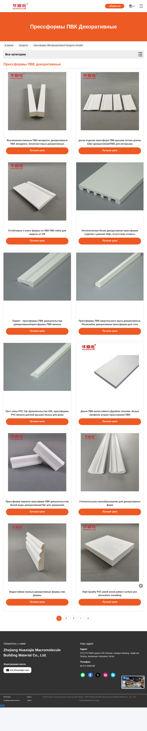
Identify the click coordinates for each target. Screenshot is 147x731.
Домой (9, 45)
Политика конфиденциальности (11, 722)
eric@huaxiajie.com (17, 693)
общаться (114, 6)
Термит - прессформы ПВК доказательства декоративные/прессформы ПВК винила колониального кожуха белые (37, 335)
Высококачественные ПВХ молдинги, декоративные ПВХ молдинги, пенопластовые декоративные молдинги (37, 147)
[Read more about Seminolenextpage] (80, 642)
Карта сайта (29, 722)
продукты (23, 45)
